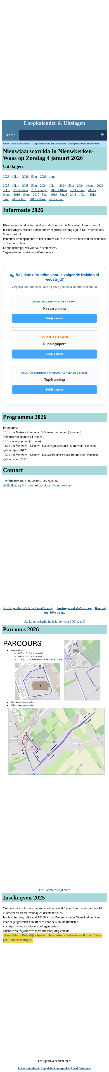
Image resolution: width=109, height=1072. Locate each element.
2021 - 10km (59, 190)
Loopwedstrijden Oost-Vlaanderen (49, 143)
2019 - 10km (22, 194)
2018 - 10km (78, 194)
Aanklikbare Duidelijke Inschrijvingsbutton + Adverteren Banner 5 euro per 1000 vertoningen (52, 938)
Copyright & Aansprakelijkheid (59, 1068)
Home (10, 135)
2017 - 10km (37, 199)
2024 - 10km (48, 185)
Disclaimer (84, 1068)
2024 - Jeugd (85, 185)
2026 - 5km (29, 176)
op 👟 (74, 608)
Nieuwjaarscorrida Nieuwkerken (84, 143)
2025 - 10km (11, 185)
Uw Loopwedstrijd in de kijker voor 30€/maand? (54, 621)
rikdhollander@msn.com (18, 485)
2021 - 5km (77, 190)
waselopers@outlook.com (55, 485)
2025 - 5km (29, 185)
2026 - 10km (11, 176)
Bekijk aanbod (54, 318)
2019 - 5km (40, 194)
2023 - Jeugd (39, 190)
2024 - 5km (66, 185)
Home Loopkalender (21, 143)
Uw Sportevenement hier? (54, 1061)
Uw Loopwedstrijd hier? (54, 890)
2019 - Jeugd (59, 194)
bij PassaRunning (28, 608)
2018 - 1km (19, 199)
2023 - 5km (20, 190)
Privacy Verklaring (29, 1068)
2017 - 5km (56, 199)
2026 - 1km (47, 176)
